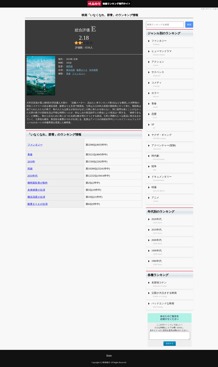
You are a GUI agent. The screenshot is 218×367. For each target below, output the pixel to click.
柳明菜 (69, 66)
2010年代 (33, 175)
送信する (169, 343)
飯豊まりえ (82, 70)
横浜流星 (70, 70)
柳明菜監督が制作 (38, 182)
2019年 (31, 161)
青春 (68, 73)
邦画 (30, 168)
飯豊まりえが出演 (38, 204)
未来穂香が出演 (36, 190)
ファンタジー (78, 73)
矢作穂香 (93, 70)
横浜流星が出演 (36, 197)
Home (109, 355)
